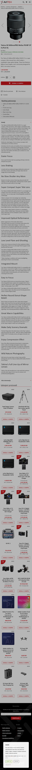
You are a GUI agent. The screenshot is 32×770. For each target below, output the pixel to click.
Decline (16, 761)
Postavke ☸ (8, 764)
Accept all (8, 761)
